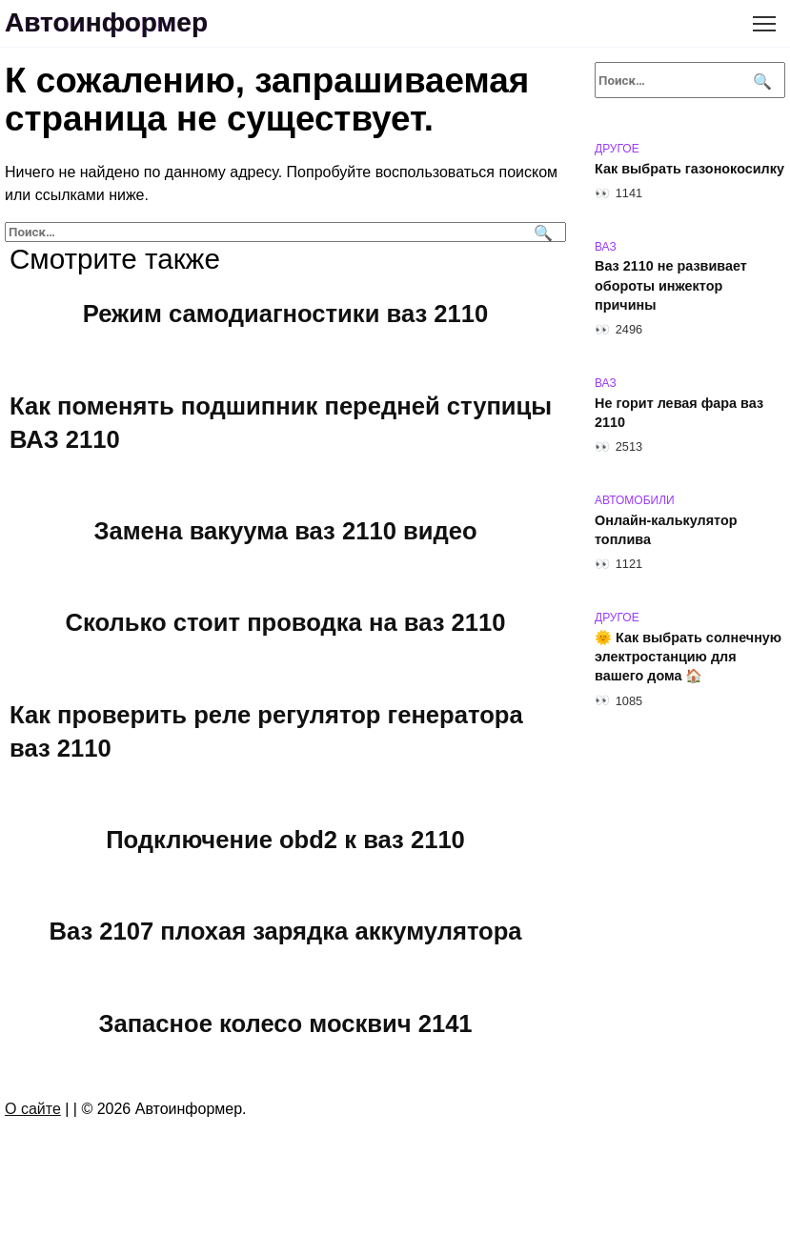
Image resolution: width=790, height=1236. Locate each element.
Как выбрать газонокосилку (689, 168)
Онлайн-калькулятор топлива (666, 530)
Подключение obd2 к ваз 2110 (285, 839)
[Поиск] (541, 232)
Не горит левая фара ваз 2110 (679, 412)
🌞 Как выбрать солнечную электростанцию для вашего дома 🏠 (688, 656)
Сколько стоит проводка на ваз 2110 (286, 622)
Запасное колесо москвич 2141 (285, 1022)
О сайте (33, 1109)
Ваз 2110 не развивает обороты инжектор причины (671, 286)
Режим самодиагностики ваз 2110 (285, 313)
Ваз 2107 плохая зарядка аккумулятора (285, 931)
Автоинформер (106, 22)
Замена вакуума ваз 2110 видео (284, 530)
